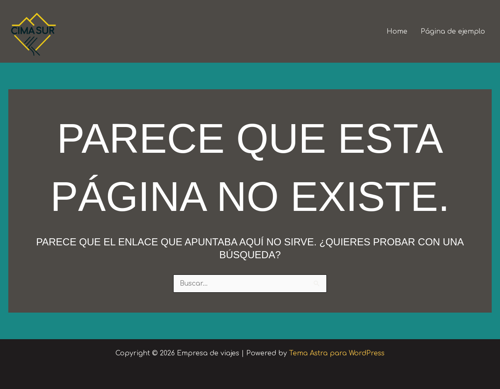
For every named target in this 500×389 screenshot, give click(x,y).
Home (397, 31)
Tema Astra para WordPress (337, 353)
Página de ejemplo (453, 31)
